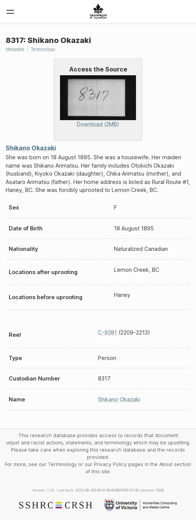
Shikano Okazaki (31, 148)
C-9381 (107, 332)
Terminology (43, 49)
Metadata (15, 49)
